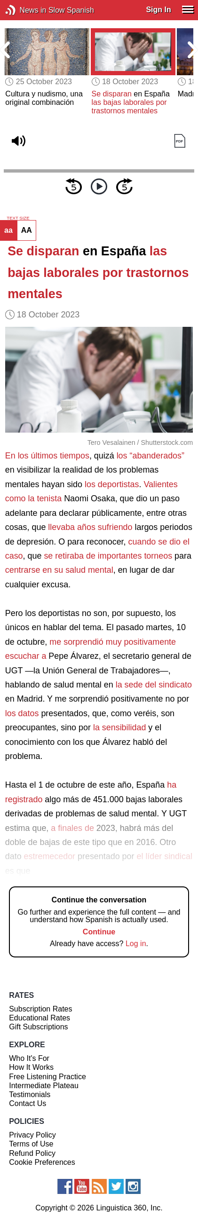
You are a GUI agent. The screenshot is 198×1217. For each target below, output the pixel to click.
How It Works (31, 1067)
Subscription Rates (40, 1009)
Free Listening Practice (47, 1077)
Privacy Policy (32, 1135)
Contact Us (27, 1103)
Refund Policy (32, 1153)
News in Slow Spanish (25, 10)
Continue (99, 932)
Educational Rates (39, 1018)
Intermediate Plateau (44, 1086)
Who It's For (29, 1058)
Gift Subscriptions (38, 1027)
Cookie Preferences (42, 1162)
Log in (136, 944)
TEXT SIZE (18, 218)
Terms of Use (31, 1144)
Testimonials (29, 1094)
